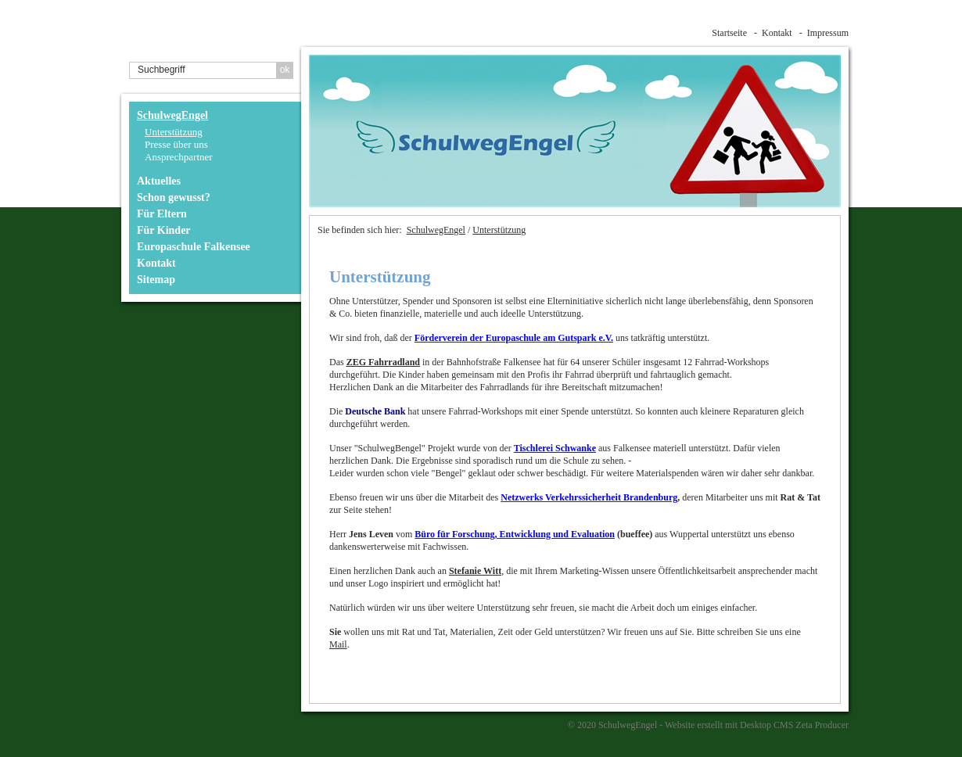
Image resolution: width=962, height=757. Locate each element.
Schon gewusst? (173, 197)
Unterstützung (174, 132)
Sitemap (156, 279)
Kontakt (777, 32)
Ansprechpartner (179, 157)
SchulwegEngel (172, 115)
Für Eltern (162, 214)
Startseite (729, 32)
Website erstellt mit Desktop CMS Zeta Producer (757, 724)
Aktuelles (159, 181)
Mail (338, 644)
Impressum (828, 32)
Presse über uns (176, 144)
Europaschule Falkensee (193, 247)
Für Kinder (164, 230)
